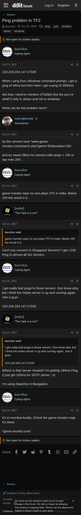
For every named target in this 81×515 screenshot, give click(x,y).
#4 (77, 224)
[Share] (72, 64)
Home (6, 503)
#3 (77, 185)
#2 (77, 134)
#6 (77, 332)
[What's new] (76, 5)
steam (7, 31)
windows (19, 31)
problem (66, 26)
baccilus (10, 26)
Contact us (9, 499)
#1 (77, 64)
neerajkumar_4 (26, 118)
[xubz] (19, 208)
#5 (77, 281)
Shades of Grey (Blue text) (21, 493)
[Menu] (6, 5)
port (56, 26)
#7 (77, 410)
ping (47, 26)
